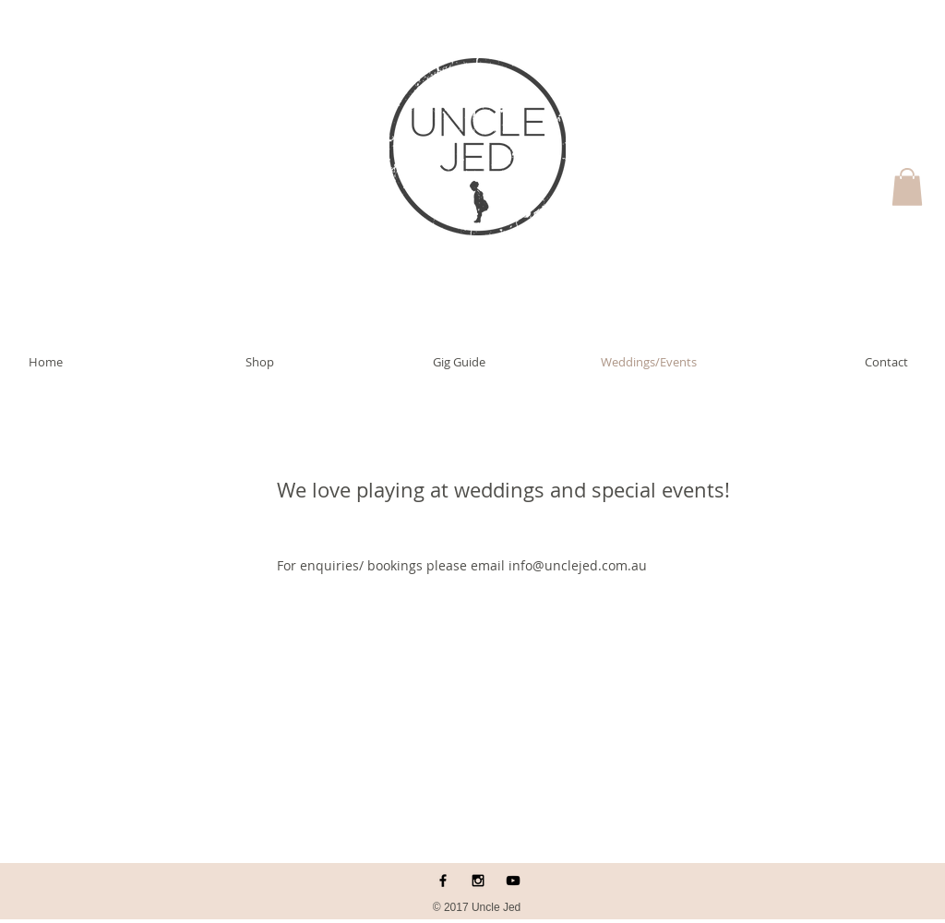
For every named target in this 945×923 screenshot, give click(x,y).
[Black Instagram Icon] (478, 880)
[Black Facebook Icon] (443, 880)
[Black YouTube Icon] (513, 880)
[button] (907, 187)
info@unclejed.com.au (577, 565)
